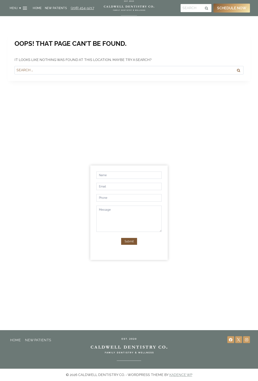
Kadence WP (180, 375)
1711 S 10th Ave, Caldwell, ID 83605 (48, 187)
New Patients (56, 8)
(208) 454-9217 (82, 8)
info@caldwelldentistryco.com (45, 201)
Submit (129, 240)
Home (37, 8)
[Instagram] (246, 339)
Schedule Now (231, 8)
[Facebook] (230, 339)
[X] (238, 339)
